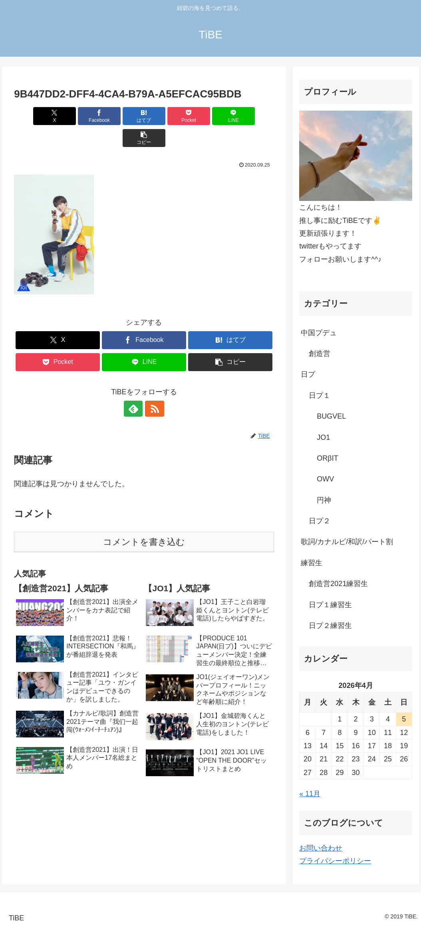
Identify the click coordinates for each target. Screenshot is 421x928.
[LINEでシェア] (209, 116)
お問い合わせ (320, 848)
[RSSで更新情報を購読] (153, 387)
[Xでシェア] (35, 116)
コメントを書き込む (144, 520)
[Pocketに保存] (166, 116)
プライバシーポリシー (335, 861)
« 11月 (309, 794)
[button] (253, 116)
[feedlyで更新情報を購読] (135, 387)
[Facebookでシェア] (78, 116)
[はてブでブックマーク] (122, 116)
